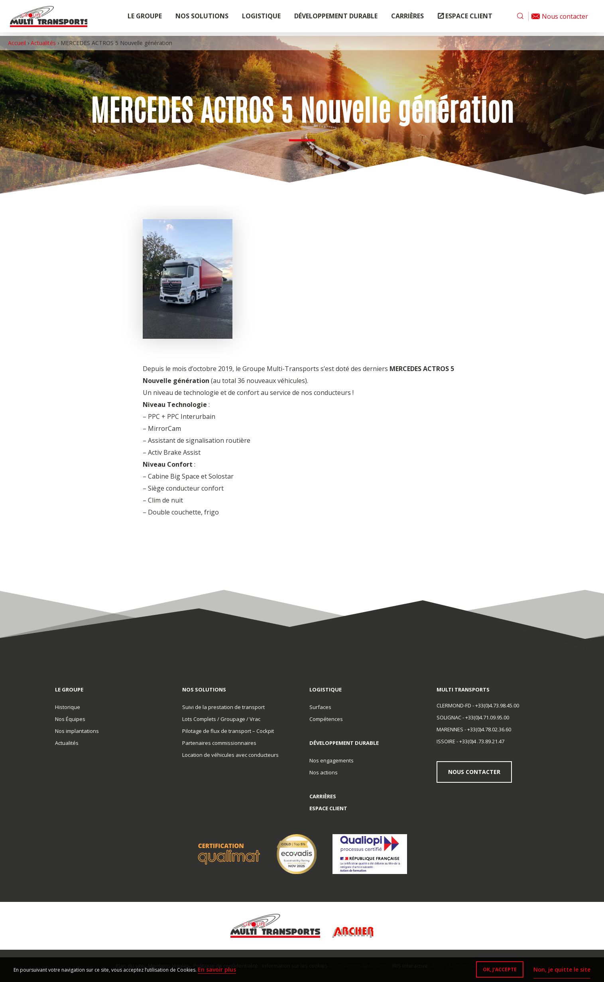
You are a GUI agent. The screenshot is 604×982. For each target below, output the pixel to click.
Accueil (17, 43)
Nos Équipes (70, 719)
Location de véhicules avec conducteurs (230, 754)
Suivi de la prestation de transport (223, 707)
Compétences (326, 719)
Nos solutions (201, 18)
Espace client (468, 18)
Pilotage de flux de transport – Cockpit (228, 731)
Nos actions (323, 772)
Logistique (261, 18)
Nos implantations (77, 731)
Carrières (407, 18)
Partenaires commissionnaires (219, 742)
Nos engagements (331, 760)
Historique (67, 707)
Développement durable (336, 18)
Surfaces (320, 707)
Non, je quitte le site (559, 969)
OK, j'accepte (496, 970)
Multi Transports (55, 18)
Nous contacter (475, 772)
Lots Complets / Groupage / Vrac (221, 719)
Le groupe (145, 18)
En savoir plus (219, 969)
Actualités (43, 43)
